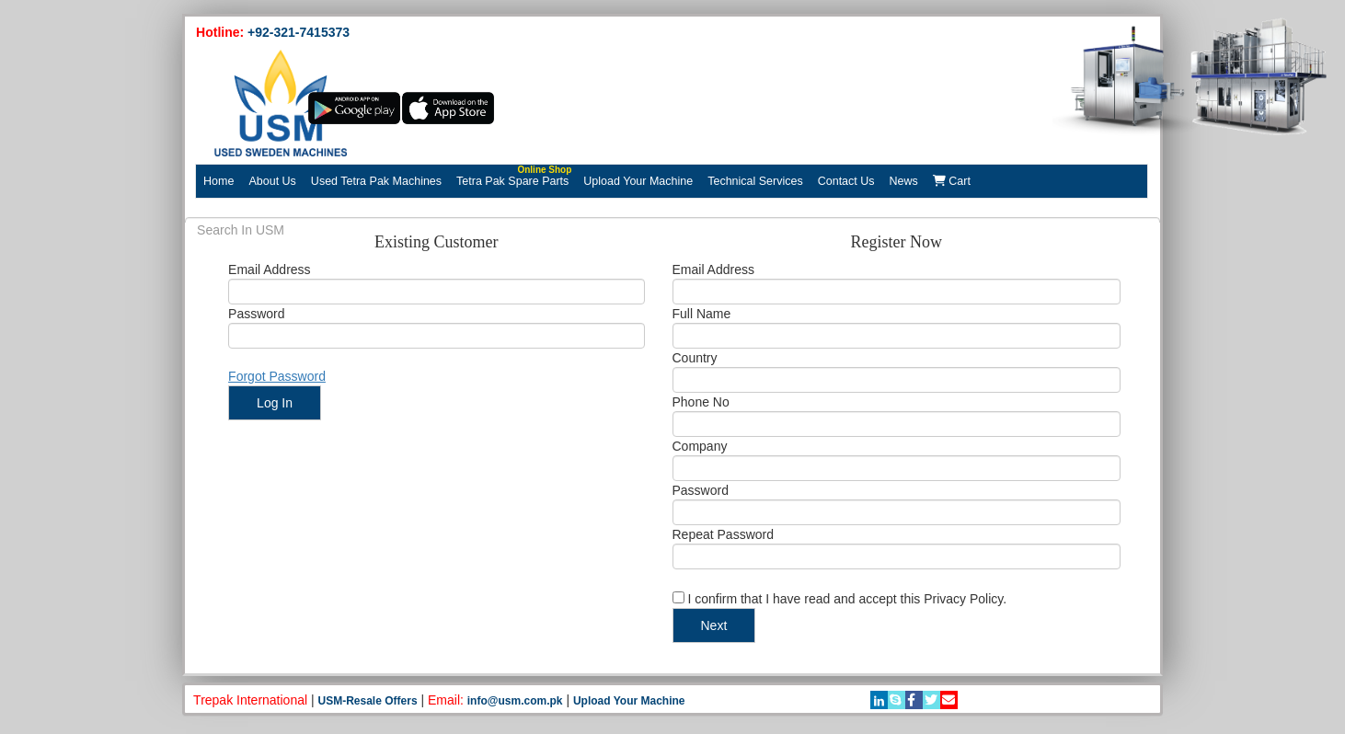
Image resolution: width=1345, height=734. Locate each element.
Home (218, 181)
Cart (952, 181)
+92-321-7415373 (298, 32)
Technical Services (755, 181)
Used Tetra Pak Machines (376, 181)
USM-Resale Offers (368, 700)
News (904, 181)
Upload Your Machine (638, 181)
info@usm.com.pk (515, 700)
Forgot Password (277, 376)
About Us (271, 181)
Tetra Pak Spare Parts (513, 176)
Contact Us (846, 181)
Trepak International (250, 700)
